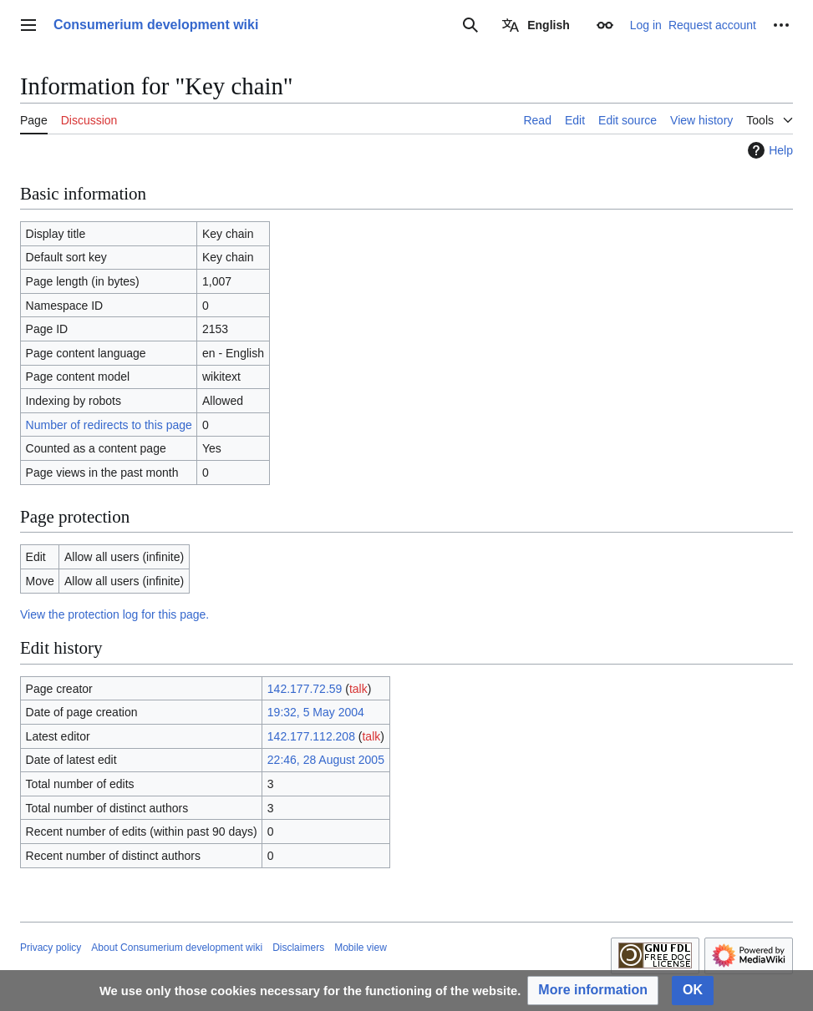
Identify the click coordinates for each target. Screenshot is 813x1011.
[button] (592, 990)
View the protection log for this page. (114, 614)
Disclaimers (298, 947)
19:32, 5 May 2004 (315, 712)
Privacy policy (50, 947)
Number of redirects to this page (109, 425)
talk (358, 688)
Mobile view (360, 947)
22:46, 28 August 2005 (325, 759)
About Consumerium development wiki (176, 947)
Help (768, 150)
